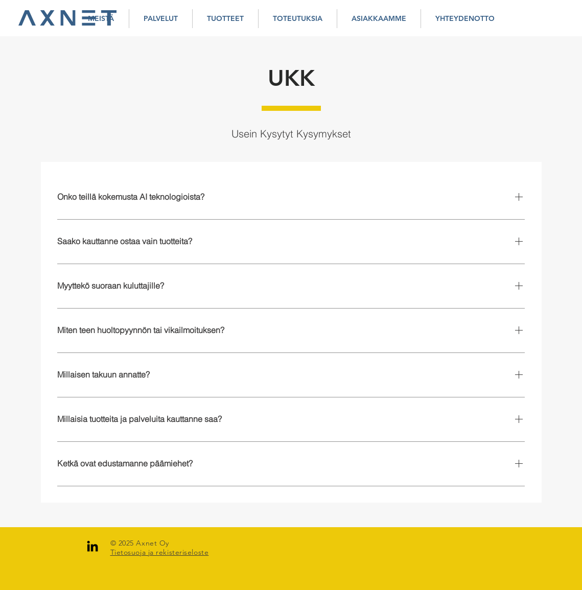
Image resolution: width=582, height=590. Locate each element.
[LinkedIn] (92, 546)
